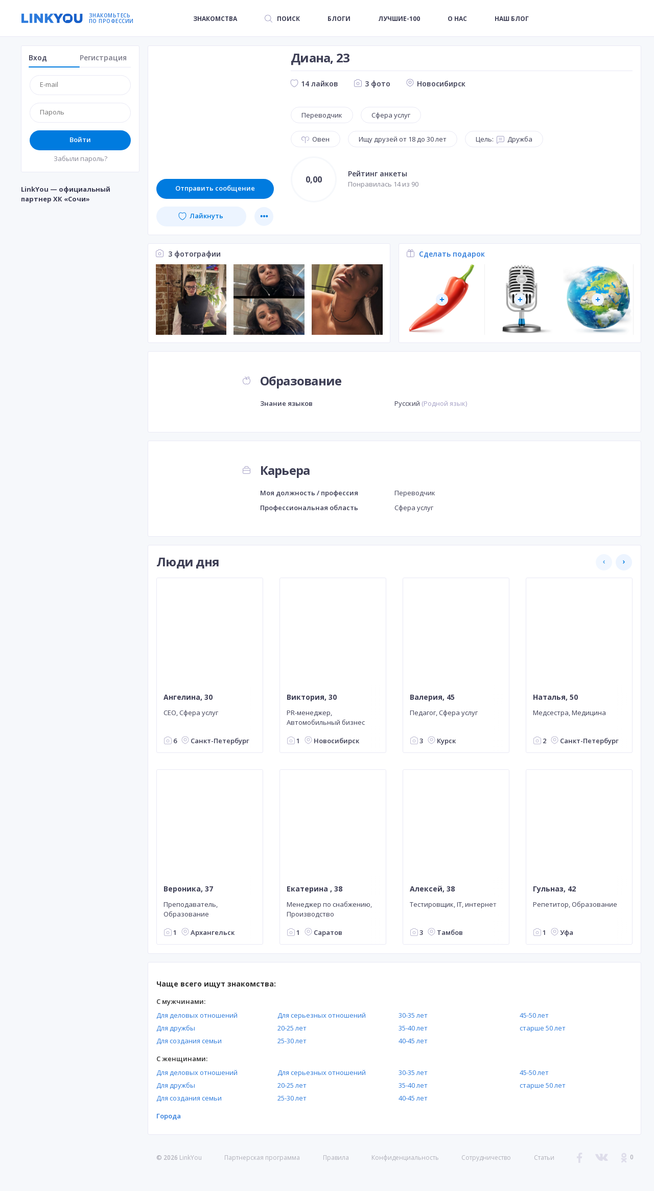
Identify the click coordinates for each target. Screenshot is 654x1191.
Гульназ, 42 (554, 889)
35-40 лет (413, 1028)
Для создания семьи (189, 1040)
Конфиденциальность (405, 1157)
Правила (336, 1157)
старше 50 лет (543, 1028)
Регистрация (103, 57)
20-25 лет (292, 1028)
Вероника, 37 (188, 889)
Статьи (544, 1157)
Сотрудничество (486, 1158)
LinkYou (190, 1157)
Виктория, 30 (312, 697)
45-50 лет (534, 1015)
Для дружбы (175, 1028)
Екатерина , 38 (314, 889)
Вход (38, 57)
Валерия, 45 (432, 697)
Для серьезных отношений (321, 1015)
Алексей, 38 (432, 889)
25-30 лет (292, 1040)
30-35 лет (413, 1015)
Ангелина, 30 (188, 697)
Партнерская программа (262, 1157)
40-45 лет (413, 1040)
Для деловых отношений (197, 1015)
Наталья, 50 (555, 697)
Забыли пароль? (80, 158)
